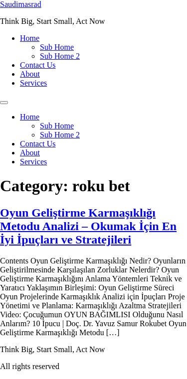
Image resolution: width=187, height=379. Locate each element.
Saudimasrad (20, 4)
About (30, 74)
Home (29, 38)
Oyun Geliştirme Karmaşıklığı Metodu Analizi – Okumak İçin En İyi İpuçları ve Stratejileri (88, 226)
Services (33, 83)
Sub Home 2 (60, 56)
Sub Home (57, 47)
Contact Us (38, 65)
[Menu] (4, 102)
